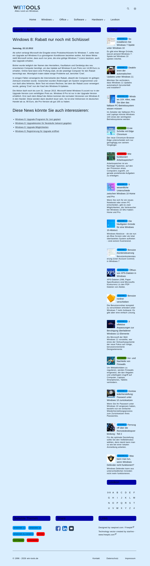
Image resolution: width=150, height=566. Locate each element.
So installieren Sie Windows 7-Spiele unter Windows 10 (121, 43)
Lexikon (115, 19)
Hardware (97, 19)
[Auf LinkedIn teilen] (64, 529)
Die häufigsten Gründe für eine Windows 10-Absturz (121, 225)
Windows (46, 19)
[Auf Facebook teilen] (58, 529)
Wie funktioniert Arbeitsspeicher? (125, 157)
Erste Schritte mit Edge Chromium (125, 131)
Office (62, 19)
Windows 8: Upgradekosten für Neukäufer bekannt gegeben (43, 123)
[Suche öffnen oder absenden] (128, 9)
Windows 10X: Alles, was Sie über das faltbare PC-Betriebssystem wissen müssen (121, 102)
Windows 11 (19, 528)
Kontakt (96, 558)
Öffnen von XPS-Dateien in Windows (126, 273)
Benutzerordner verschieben (126, 299)
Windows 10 (35, 528)
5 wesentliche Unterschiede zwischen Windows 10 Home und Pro (121, 190)
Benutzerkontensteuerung (126, 251)
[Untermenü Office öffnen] (67, 20)
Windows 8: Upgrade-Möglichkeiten (32, 127)
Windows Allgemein (23, 534)
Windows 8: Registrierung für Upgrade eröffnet (37, 131)
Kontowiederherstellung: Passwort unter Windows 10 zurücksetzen (121, 395)
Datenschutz (112, 558)
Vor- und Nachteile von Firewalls (126, 361)
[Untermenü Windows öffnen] (53, 20)
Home (32, 19)
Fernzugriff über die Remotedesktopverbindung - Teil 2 (121, 429)
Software (79, 19)
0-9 (109, 492)
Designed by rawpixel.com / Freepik (115, 527)
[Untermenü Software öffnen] (85, 20)
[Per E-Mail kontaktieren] (71, 529)
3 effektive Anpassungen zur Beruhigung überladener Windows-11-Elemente (120, 327)
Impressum (130, 558)
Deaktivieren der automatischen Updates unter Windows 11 (121, 72)
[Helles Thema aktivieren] (135, 8)
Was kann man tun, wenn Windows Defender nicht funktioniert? (120, 460)
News (31, 29)
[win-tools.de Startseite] (26, 8)
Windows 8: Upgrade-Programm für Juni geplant (38, 119)
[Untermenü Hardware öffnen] (104, 20)
